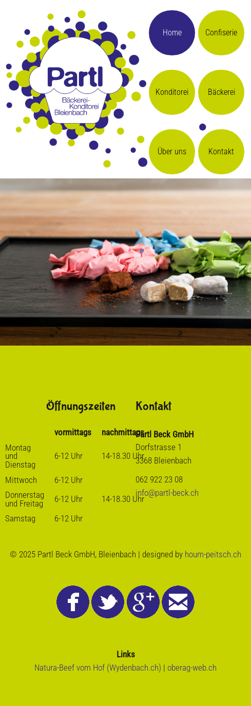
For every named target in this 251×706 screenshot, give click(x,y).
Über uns (172, 151)
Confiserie (221, 32)
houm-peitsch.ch (213, 554)
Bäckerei (221, 92)
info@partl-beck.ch (167, 493)
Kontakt (221, 151)
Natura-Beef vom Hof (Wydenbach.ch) (97, 667)
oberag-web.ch (192, 667)
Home (172, 32)
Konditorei (172, 92)
